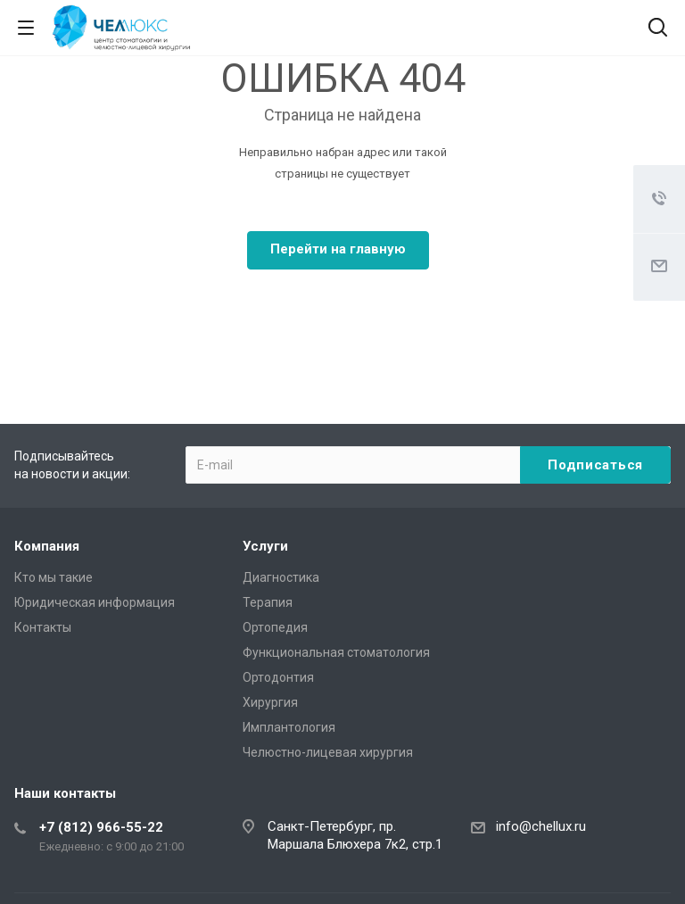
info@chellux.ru (541, 826)
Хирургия (270, 702)
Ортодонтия (278, 677)
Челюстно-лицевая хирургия (328, 752)
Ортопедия (275, 627)
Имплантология (289, 727)
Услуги (265, 546)
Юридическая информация (94, 602)
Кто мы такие (53, 577)
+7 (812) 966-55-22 (101, 827)
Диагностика (281, 577)
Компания (46, 546)
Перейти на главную (338, 249)
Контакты (42, 627)
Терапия (268, 602)
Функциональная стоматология (336, 652)
